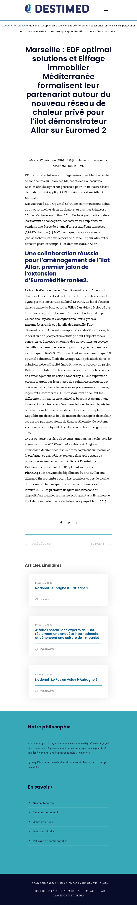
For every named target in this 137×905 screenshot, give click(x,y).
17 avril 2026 (44, 625)
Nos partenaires (43, 803)
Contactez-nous (43, 822)
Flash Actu (47, 599)
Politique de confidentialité (50, 841)
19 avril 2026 (44, 583)
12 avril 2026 (44, 674)
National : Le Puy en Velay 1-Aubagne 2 (66, 679)
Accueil (6, 25)
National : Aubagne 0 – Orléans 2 (61, 588)
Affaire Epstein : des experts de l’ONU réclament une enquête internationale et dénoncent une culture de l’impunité (67, 634)
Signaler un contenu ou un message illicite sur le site (68, 883)
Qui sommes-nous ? (45, 812)
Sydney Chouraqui (39, 762)
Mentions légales (44, 831)
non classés (20, 25)
